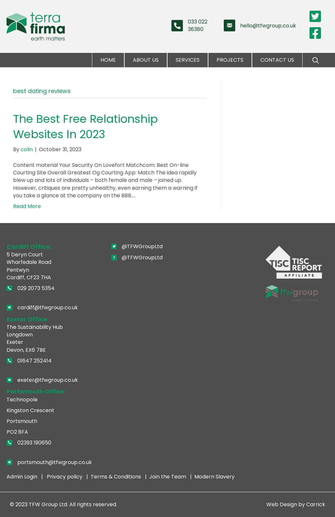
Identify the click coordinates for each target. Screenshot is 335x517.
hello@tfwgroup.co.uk (268, 25)
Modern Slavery (214, 476)
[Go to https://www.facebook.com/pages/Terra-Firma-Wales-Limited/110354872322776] (315, 33)
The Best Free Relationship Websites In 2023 (85, 126)
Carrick (315, 504)
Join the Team (168, 476)
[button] (315, 60)
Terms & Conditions (116, 476)
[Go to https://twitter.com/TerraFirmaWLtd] (315, 16)
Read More (27, 206)
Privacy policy (65, 476)
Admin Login (23, 476)
